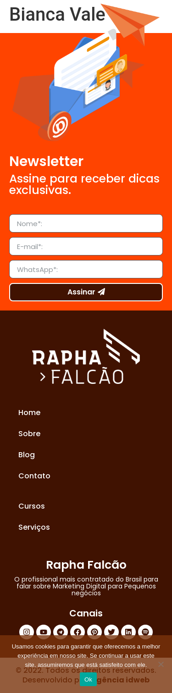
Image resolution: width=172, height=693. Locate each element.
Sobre (29, 433)
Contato (34, 476)
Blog (26, 454)
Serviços (34, 527)
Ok (88, 679)
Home (29, 412)
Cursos (31, 506)
